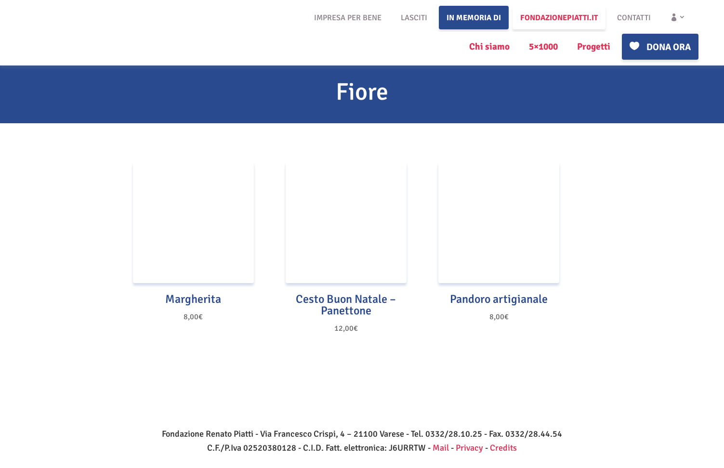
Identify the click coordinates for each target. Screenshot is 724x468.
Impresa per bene (348, 18)
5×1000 (543, 46)
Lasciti (414, 18)
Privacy (469, 447)
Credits (503, 447)
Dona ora (668, 47)
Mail (441, 447)
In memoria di (474, 18)
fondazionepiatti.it (559, 18)
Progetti (593, 46)
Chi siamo (489, 46)
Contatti (634, 18)
